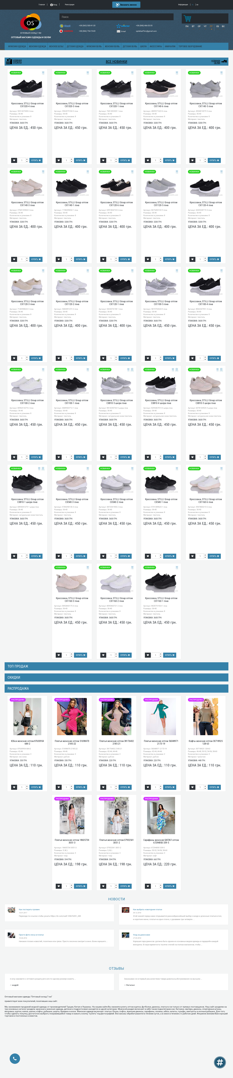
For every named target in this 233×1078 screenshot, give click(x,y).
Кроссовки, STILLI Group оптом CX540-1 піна (161, 501)
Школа (143, 46)
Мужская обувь (94, 46)
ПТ (211, 26)
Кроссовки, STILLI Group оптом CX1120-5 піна (161, 204)
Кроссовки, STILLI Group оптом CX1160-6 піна (206, 501)
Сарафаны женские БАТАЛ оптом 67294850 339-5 (161, 841)
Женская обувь (112, 46)
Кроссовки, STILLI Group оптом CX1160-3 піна (72, 599)
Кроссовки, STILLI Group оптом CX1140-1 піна (72, 204)
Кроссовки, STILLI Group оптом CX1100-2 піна (27, 402)
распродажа (18, 688)
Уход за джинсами (141, 935)
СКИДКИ (14, 677)
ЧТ (205, 26)
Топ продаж (18, 666)
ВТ (193, 26)
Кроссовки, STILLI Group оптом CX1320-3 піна (72, 105)
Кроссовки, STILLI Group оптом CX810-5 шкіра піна (116, 402)
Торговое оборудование (190, 46)
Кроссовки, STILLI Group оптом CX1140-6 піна (161, 105)
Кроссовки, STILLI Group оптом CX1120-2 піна (72, 303)
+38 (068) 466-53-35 (144, 26)
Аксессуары (156, 46)
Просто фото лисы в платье (31, 935)
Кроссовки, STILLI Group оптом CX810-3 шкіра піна (206, 402)
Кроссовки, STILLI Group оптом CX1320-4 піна (27, 105)
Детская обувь (130, 46)
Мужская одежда (17, 46)
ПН (186, 26)
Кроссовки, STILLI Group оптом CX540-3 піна (72, 501)
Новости (116, 899)
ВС (223, 26)
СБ (217, 26)
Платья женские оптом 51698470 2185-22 (72, 742)
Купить (36, 160)
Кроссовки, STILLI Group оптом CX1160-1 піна (161, 599)
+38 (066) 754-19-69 (87, 31)
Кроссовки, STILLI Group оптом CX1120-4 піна (206, 204)
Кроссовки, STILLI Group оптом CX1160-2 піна (116, 599)
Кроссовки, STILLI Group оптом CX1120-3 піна (27, 303)
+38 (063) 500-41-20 (87, 26)
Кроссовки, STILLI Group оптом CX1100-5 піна (161, 303)
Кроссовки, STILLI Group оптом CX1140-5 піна (206, 105)
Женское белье (56, 46)
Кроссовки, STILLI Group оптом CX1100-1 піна (72, 402)
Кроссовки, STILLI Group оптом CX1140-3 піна (27, 204)
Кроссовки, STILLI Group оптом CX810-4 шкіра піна (161, 402)
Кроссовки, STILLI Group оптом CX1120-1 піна (116, 303)
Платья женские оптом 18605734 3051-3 (72, 841)
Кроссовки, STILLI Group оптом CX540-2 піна (116, 501)
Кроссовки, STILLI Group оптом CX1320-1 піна (116, 105)
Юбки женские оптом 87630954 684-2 (27, 742)
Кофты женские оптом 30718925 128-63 (206, 742)
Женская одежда (37, 46)
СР (199, 26)
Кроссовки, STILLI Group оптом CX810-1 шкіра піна (27, 501)
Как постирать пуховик (29, 909)
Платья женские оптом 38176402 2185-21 (116, 742)
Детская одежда (75, 46)
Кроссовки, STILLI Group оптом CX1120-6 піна (116, 204)
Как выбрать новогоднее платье (147, 909)
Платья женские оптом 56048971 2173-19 (161, 742)
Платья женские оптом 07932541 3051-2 (116, 841)
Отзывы (116, 968)
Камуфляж (170, 46)
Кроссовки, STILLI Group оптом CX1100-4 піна (206, 303)
